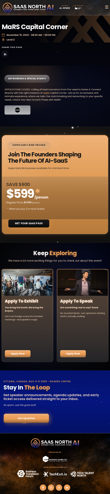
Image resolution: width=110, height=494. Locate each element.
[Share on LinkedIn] (5, 54)
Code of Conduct (55, 482)
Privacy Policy (55, 475)
